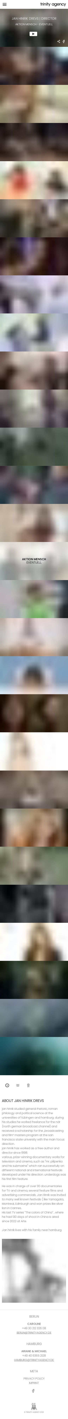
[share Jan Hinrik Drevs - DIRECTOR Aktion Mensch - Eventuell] (58, 42)
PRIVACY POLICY (34, 1379)
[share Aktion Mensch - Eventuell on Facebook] (63, 43)
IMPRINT (34, 1383)
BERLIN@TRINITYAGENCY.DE (34, 1333)
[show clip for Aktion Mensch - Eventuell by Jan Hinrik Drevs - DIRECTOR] (34, 28)
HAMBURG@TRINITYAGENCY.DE (34, 1360)
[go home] (53, 4)
